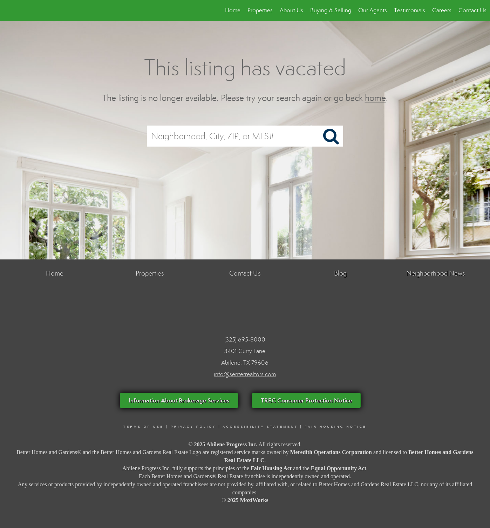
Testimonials (409, 10)
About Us (291, 10)
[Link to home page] (9, 10)
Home (232, 10)
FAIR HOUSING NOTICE (336, 426)
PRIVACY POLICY (193, 426)
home (375, 98)
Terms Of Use (143, 426)
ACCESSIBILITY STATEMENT (260, 426)
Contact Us (472, 10)
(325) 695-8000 (244, 339)
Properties (260, 10)
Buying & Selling (330, 10)
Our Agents (372, 10)
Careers (441, 10)
